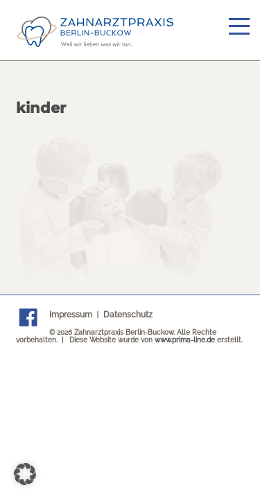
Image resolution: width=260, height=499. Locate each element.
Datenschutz (128, 314)
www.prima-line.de (185, 340)
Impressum (70, 314)
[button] (25, 474)
